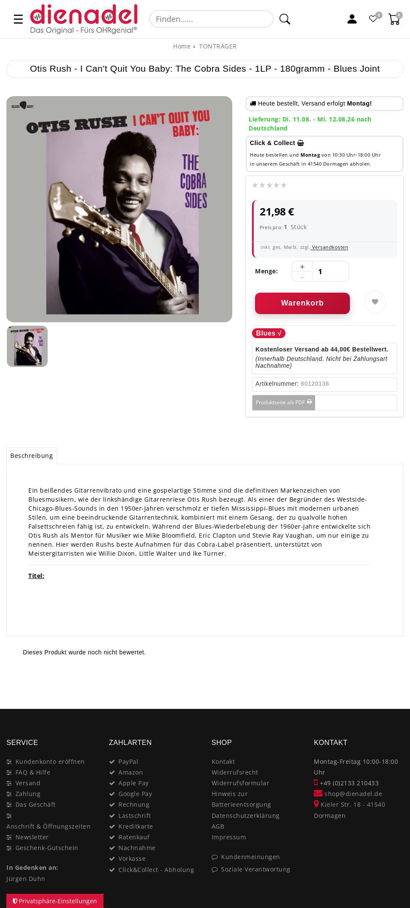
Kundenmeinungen (250, 857)
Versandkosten (329, 247)
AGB (218, 826)
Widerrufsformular (241, 783)
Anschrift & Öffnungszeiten (48, 826)
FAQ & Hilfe (33, 772)
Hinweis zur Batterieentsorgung (241, 799)
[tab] (31, 455)
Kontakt (223, 761)
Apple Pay (133, 783)
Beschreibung (31, 455)
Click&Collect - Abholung (156, 870)
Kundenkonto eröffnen (50, 761)
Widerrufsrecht (235, 772)
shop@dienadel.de (348, 794)
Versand (28, 783)
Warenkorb (302, 303)
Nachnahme (137, 848)
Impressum (229, 837)
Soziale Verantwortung (256, 869)
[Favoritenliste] (373, 19)
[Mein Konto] (352, 19)
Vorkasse (132, 858)
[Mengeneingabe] (320, 271)
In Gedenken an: (32, 867)
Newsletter (32, 837)
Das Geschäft (35, 804)
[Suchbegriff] (211, 18)
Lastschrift (134, 815)
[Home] (182, 46)
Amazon (130, 772)
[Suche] (284, 18)
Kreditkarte (135, 826)
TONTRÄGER (217, 46)
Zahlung (28, 794)
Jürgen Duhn (26, 879)
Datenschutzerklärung (246, 815)
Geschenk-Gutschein (47, 848)
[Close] (393, 678)
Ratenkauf (134, 837)
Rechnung (133, 804)
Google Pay (135, 794)
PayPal (128, 761)
